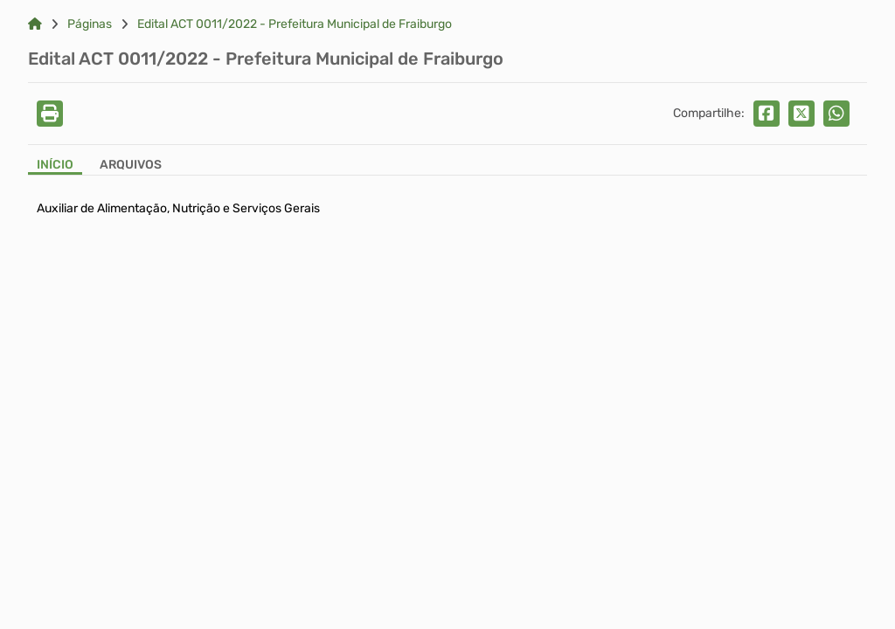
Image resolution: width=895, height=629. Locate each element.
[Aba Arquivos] (130, 166)
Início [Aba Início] (55, 165)
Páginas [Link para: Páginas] (89, 24)
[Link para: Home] (35, 24)
